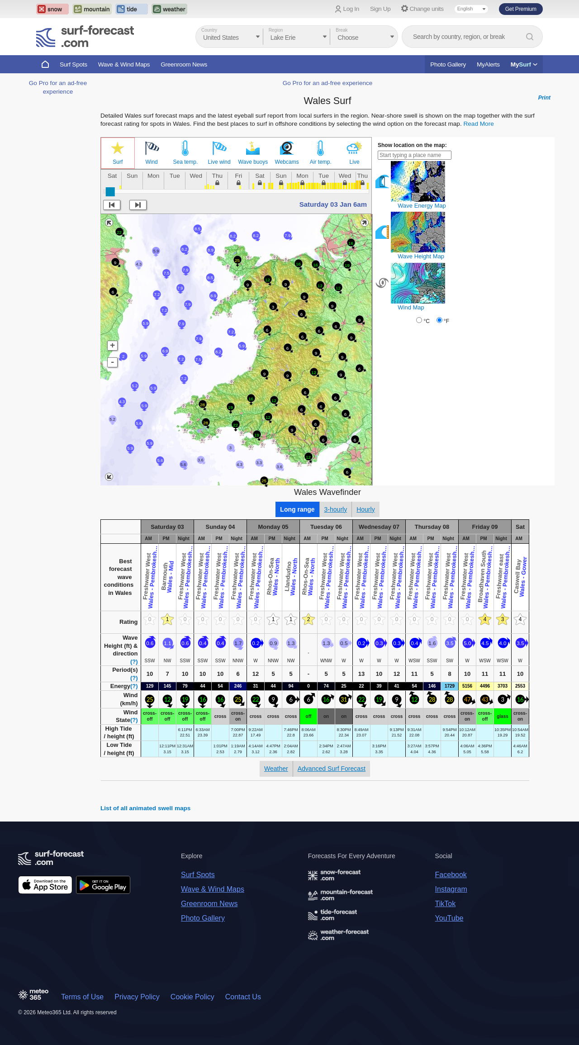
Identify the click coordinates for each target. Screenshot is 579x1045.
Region (276, 30)
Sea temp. (185, 162)
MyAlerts (488, 64)
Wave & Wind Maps (124, 64)
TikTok (445, 903)
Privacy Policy (137, 997)
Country (209, 30)
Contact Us (243, 997)
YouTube (449, 918)
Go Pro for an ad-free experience (328, 83)
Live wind (219, 162)
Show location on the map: (412, 145)
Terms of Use (82, 997)
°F (446, 321)
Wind (151, 162)
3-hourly (335, 509)
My (524, 64)
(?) (134, 661)
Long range (297, 509)
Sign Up (380, 8)
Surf (118, 162)
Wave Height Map (421, 256)
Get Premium (520, 9)
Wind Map (411, 307)
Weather (276, 768)
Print (544, 98)
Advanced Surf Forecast (331, 768)
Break (341, 30)
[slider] (110, 191)
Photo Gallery (448, 64)
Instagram (451, 889)
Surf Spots (73, 64)
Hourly (365, 509)
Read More (478, 123)
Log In (351, 8)
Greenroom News (184, 64)
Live (355, 162)
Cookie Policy (192, 997)
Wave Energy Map (422, 205)
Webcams (287, 162)
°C (426, 321)
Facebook (451, 875)
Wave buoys (253, 162)
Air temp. (321, 162)
